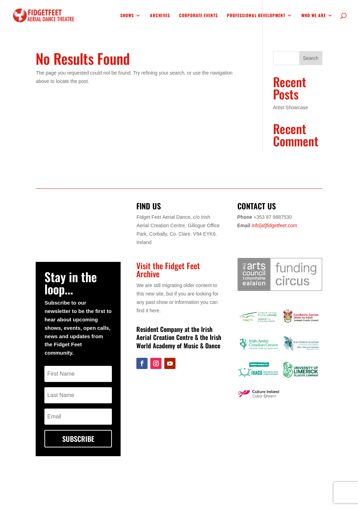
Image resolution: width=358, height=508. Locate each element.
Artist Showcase (290, 107)
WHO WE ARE (313, 15)
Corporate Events (198, 15)
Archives (160, 15)
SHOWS (127, 15)
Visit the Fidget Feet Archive (168, 270)
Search (310, 58)
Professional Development (256, 15)
